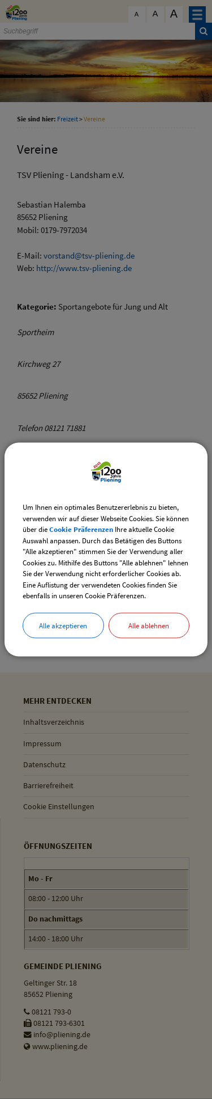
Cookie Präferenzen (81, 529)
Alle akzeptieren (63, 625)
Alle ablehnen (148, 625)
